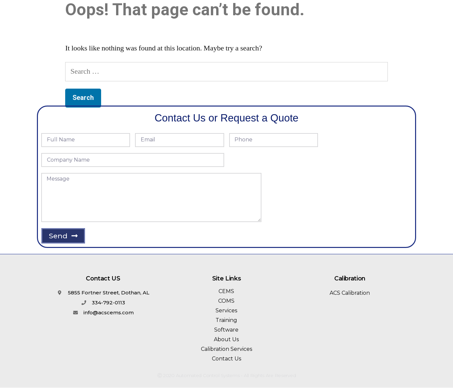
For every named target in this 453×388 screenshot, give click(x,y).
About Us (226, 339)
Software (226, 330)
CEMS (226, 291)
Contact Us (226, 358)
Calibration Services (226, 349)
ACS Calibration (350, 293)
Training (226, 320)
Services (226, 310)
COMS (226, 301)
